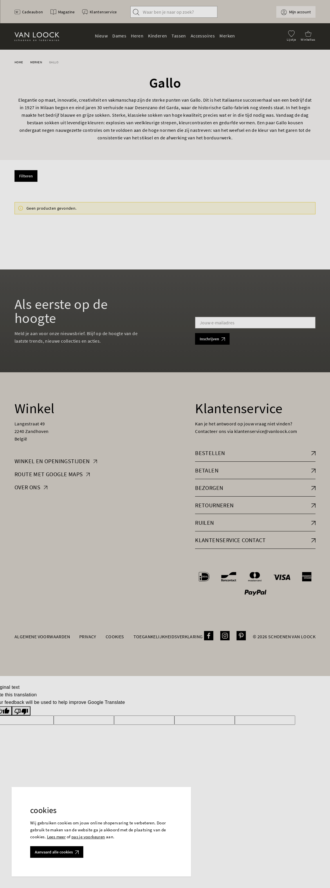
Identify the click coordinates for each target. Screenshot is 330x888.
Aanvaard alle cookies (57, 852)
